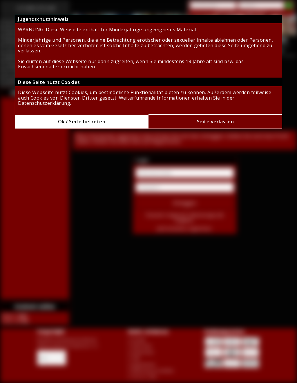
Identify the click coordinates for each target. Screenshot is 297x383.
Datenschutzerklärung (44, 103)
